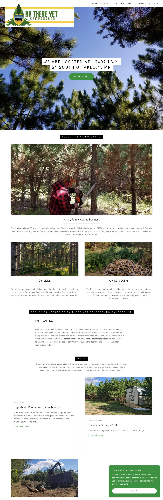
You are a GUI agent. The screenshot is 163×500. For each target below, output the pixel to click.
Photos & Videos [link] (123, 3)
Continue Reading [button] (22, 426)
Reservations (81, 76)
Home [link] (94, 3)
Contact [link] (105, 3)
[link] (39, 3)
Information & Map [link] (147, 3)
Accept (134, 491)
